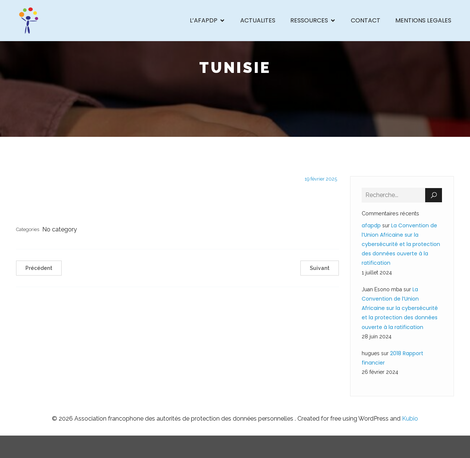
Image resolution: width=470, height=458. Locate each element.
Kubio (410, 418)
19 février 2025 (320, 179)
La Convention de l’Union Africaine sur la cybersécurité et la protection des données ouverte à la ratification (401, 244)
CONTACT (365, 20)
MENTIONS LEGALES (423, 20)
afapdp (371, 225)
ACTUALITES (257, 20)
